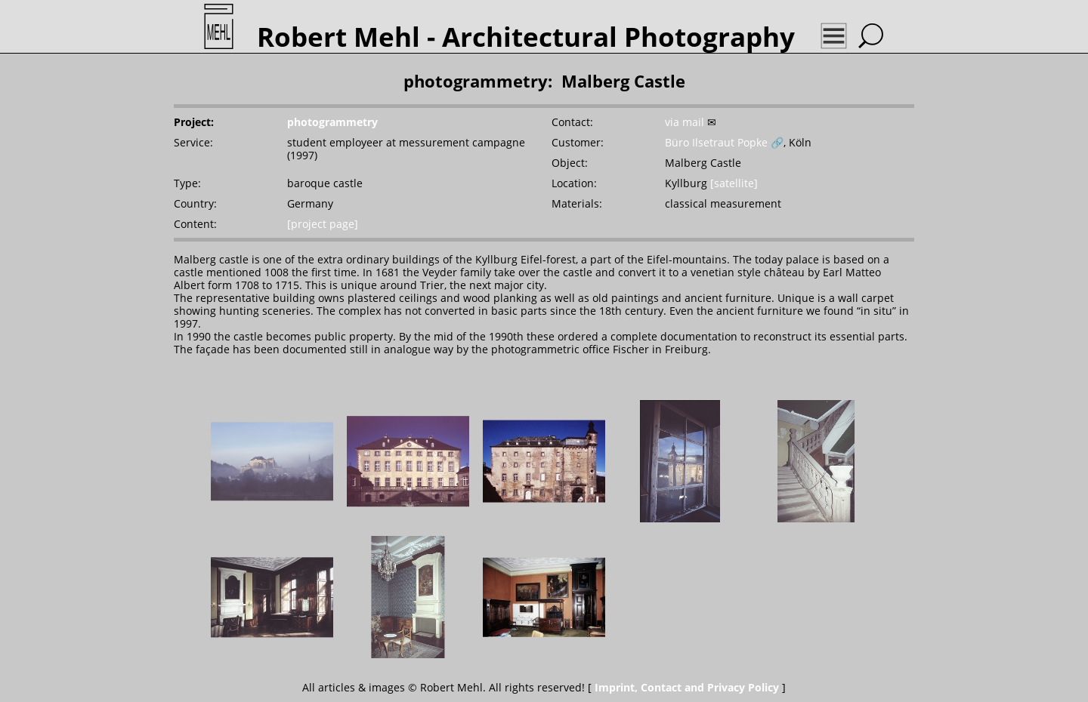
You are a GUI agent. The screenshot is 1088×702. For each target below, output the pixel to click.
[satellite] (734, 183)
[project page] (322, 224)
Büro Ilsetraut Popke (716, 142)
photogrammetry (332, 122)
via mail (684, 122)
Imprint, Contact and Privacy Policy (687, 687)
